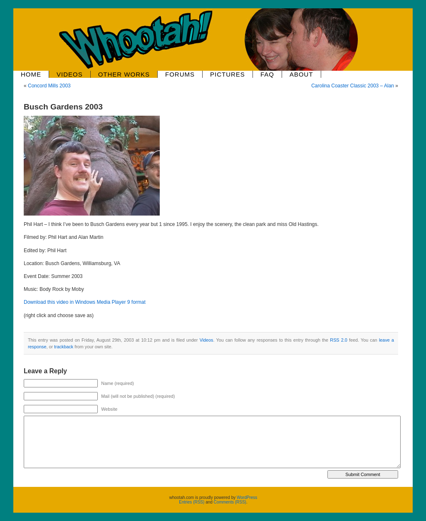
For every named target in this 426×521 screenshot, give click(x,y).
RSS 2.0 (338, 339)
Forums (180, 74)
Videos (70, 74)
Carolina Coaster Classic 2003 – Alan (352, 86)
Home (31, 74)
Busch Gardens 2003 (63, 106)
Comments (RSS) (230, 502)
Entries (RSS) (191, 502)
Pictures (227, 74)
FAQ (267, 74)
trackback (63, 346)
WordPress (247, 497)
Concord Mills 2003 (49, 86)
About (301, 74)
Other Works (124, 74)
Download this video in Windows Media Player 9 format (85, 302)
